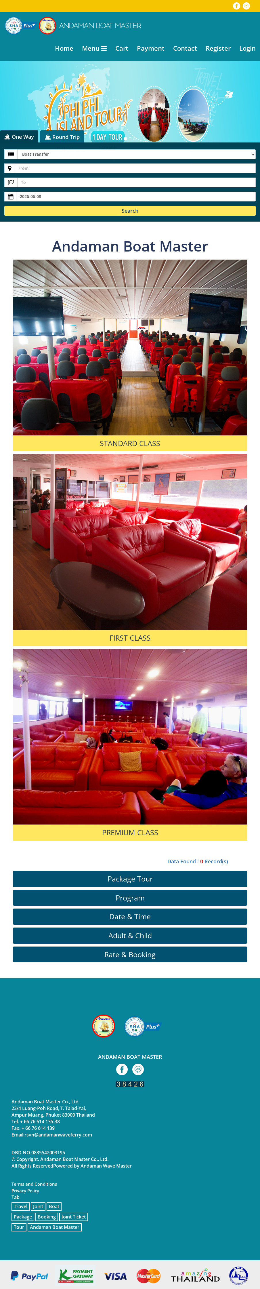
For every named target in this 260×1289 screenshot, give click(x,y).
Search (130, 210)
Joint (38, 1206)
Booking (47, 1217)
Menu (94, 48)
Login (247, 48)
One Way (19, 136)
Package (23, 1217)
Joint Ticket (74, 1217)
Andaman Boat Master (54, 1227)
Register (218, 48)
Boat (54, 1206)
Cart (121, 48)
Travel (20, 1206)
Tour (19, 1227)
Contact (185, 48)
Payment (151, 48)
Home (64, 48)
